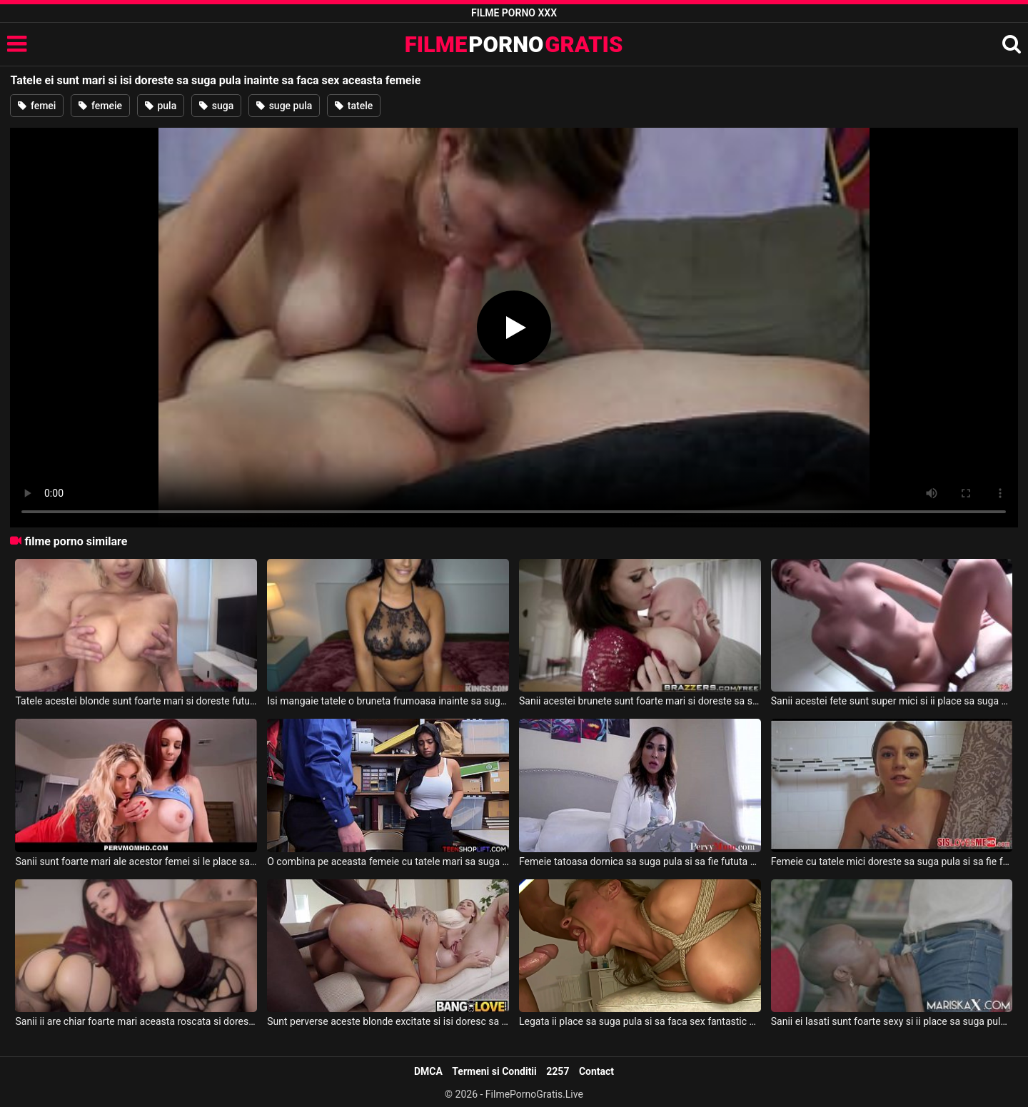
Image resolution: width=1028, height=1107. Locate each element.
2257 (557, 1071)
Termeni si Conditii (494, 1071)
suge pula (284, 105)
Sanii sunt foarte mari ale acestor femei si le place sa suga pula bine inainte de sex (136, 861)
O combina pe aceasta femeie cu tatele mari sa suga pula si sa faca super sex (388, 861)
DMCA (428, 1071)
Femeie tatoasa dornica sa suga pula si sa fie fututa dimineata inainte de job (640, 861)
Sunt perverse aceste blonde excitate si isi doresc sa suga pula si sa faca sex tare (388, 1021)
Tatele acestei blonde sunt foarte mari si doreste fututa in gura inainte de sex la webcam (136, 701)
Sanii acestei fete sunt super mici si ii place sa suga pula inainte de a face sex (892, 701)
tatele (354, 105)
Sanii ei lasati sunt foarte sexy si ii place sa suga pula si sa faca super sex (892, 1021)
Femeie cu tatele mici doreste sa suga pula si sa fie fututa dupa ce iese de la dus (892, 861)
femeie (100, 105)
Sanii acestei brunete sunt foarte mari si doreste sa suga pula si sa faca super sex (640, 701)
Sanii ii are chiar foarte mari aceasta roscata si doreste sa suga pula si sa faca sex (136, 1021)
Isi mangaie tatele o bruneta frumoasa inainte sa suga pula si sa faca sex (388, 701)
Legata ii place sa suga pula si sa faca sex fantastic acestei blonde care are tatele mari (640, 1021)
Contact (596, 1071)
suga (216, 105)
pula (160, 105)
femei (37, 105)
